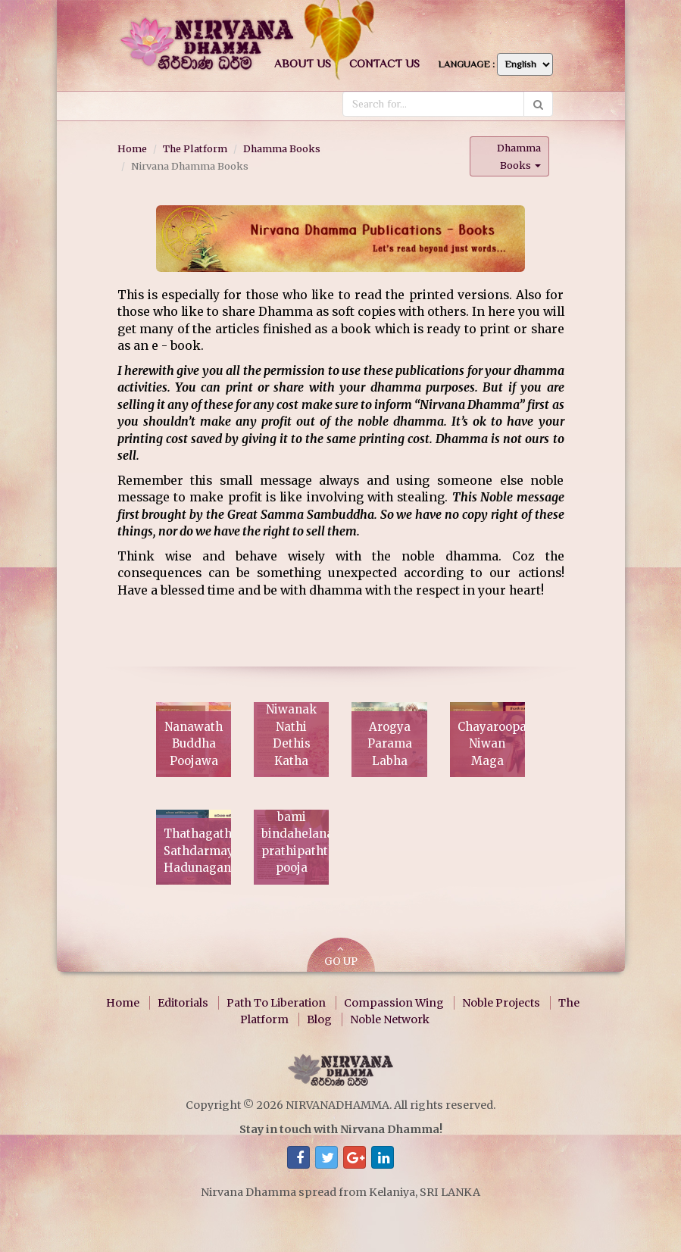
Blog (319, 1019)
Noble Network (390, 1019)
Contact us (384, 63)
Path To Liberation (276, 1003)
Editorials (183, 1003)
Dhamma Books (281, 148)
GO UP (341, 956)
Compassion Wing (394, 1003)
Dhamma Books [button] (519, 156)
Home (132, 148)
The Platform (195, 148)
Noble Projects (501, 1003)
